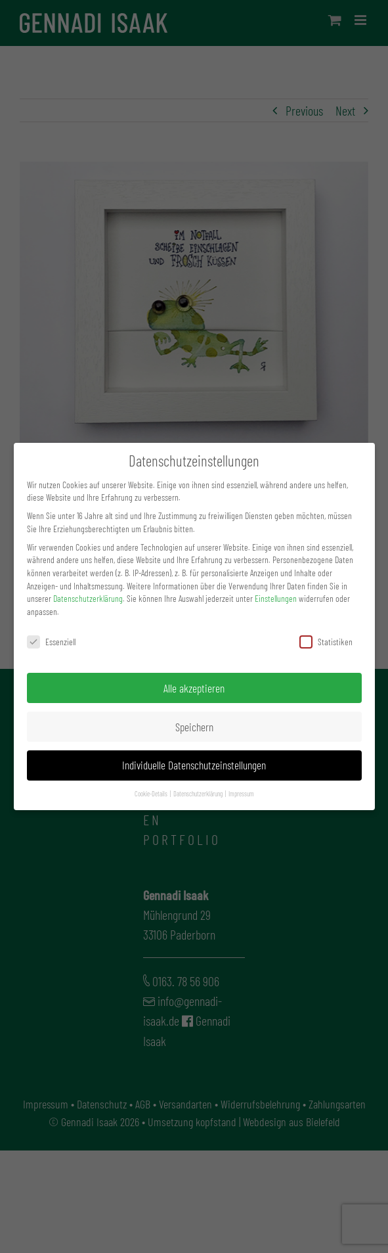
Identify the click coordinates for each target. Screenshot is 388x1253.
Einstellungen (276, 598)
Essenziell (51, 641)
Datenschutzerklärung (88, 598)
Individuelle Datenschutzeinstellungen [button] (194, 765)
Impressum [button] (241, 793)
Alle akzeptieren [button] (194, 688)
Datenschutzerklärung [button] (198, 793)
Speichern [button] (194, 726)
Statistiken (326, 641)
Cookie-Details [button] (152, 793)
